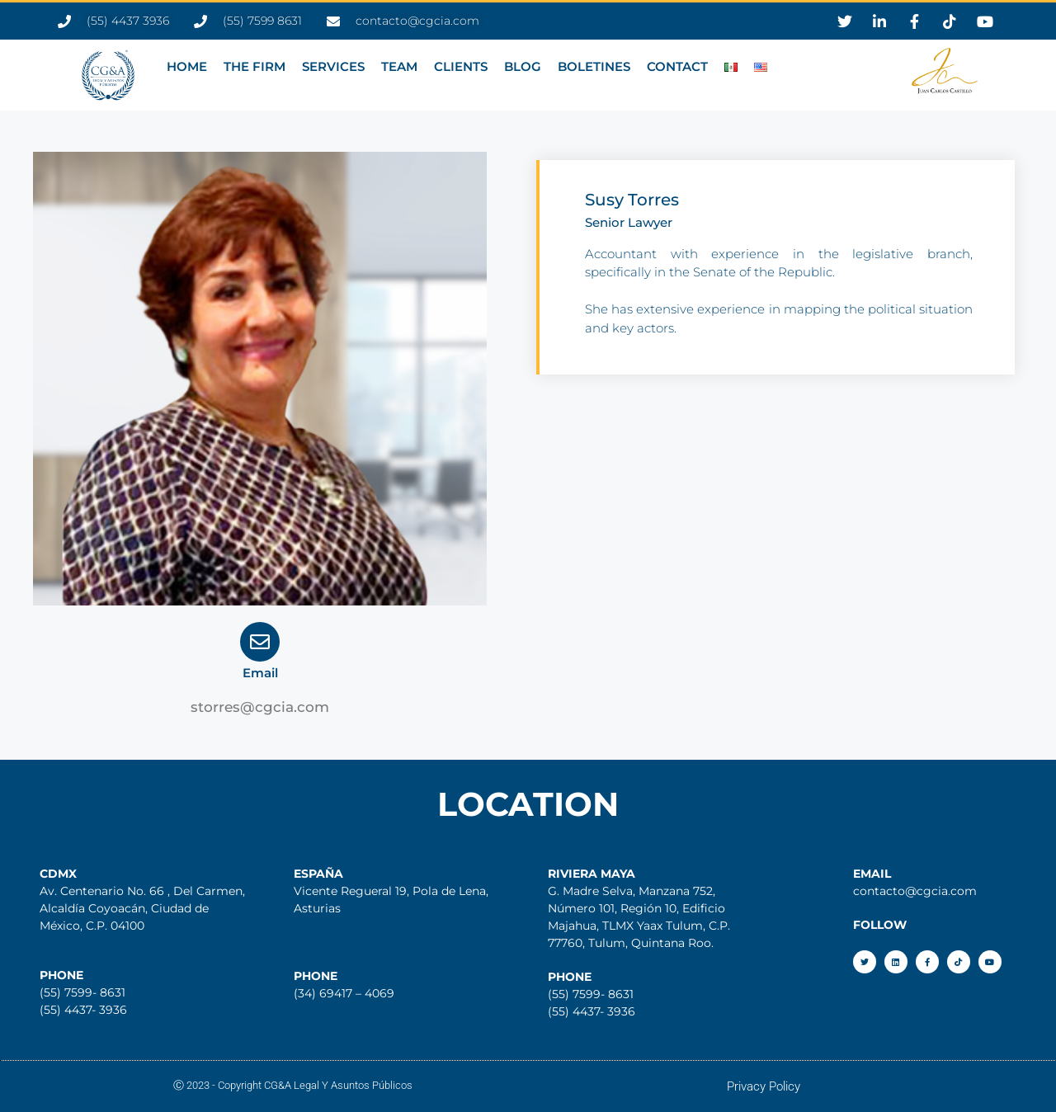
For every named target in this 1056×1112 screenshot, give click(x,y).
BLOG (522, 66)
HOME (187, 66)
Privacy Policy (763, 1086)
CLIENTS (461, 66)
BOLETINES (594, 66)
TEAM (399, 66)
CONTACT (677, 66)
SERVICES (333, 66)
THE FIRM (254, 66)
